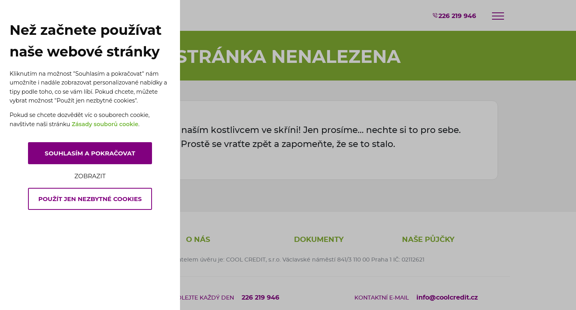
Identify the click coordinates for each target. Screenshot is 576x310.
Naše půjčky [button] (428, 240)
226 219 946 (454, 15)
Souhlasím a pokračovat (90, 153)
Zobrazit (90, 176)
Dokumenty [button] (319, 240)
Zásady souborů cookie (105, 124)
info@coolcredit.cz (447, 297)
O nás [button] (198, 240)
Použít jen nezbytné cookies (90, 199)
